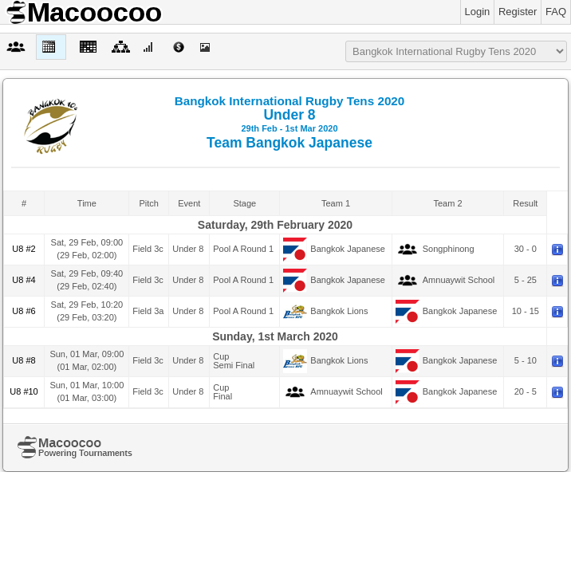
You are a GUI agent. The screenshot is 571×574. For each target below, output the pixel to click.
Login (477, 12)
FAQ (555, 12)
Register (517, 12)
